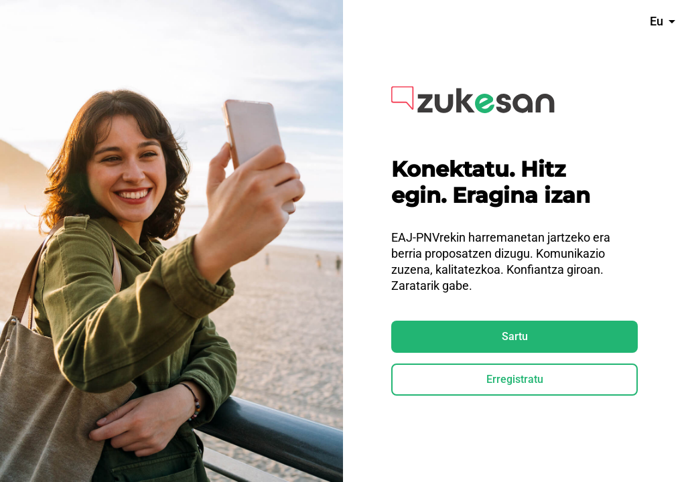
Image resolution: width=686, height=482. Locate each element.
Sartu (515, 336)
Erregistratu (514, 379)
